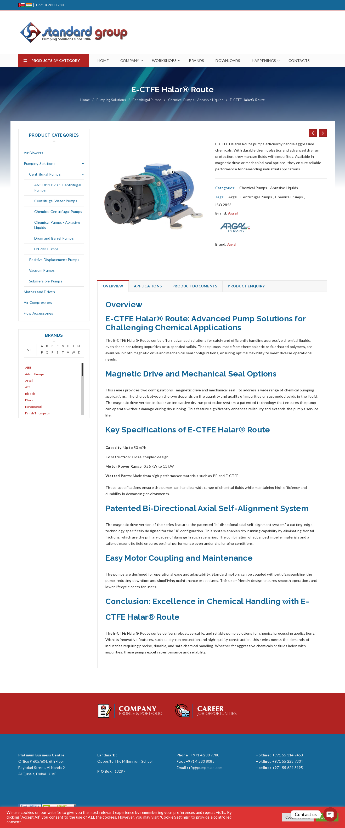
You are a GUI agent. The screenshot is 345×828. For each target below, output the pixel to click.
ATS (28, 387)
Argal (29, 381)
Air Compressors (38, 302)
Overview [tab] (113, 286)
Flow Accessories (38, 313)
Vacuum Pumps (42, 270)
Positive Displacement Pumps (54, 259)
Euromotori (33, 407)
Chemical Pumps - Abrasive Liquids (195, 100)
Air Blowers (33, 152)
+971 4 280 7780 (49, 5)
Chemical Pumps (289, 197)
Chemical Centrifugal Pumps (58, 211)
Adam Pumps (34, 374)
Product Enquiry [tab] (246, 286)
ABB (28, 367)
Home (85, 100)
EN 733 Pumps (46, 249)
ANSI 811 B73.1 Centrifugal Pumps (57, 187)
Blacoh (30, 394)
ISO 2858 (223, 204)
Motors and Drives (39, 291)
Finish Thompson (37, 413)
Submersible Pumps (45, 281)
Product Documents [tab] (194, 286)
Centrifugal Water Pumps (55, 201)
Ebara (29, 400)
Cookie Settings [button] (297, 817)
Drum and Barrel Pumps (54, 238)
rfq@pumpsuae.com (206, 767)
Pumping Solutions (111, 100)
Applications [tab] (148, 286)
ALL (29, 350)
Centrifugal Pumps (146, 100)
